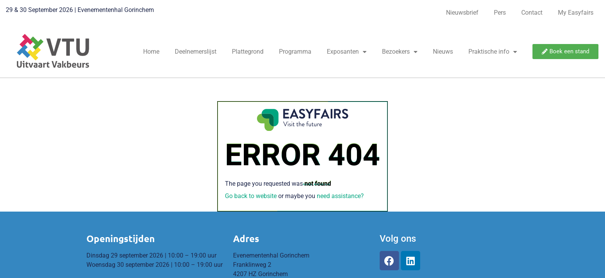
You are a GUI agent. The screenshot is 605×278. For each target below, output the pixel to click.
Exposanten (347, 52)
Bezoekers (399, 52)
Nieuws (443, 51)
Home (151, 51)
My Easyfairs (575, 12)
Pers (500, 12)
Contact (531, 12)
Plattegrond (248, 51)
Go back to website (251, 196)
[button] (565, 51)
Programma (295, 51)
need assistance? (340, 196)
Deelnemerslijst (195, 51)
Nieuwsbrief (462, 12)
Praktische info (492, 52)
